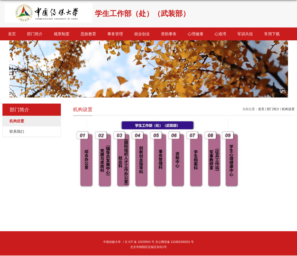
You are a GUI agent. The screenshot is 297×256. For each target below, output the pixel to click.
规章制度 (61, 34)
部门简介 (35, 34)
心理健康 (195, 34)
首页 (12, 34)
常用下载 (272, 34)
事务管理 (115, 34)
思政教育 (88, 34)
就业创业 (142, 34)
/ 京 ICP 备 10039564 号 (138, 242)
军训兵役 (245, 34)
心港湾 (220, 34)
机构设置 (288, 109)
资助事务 (168, 34)
